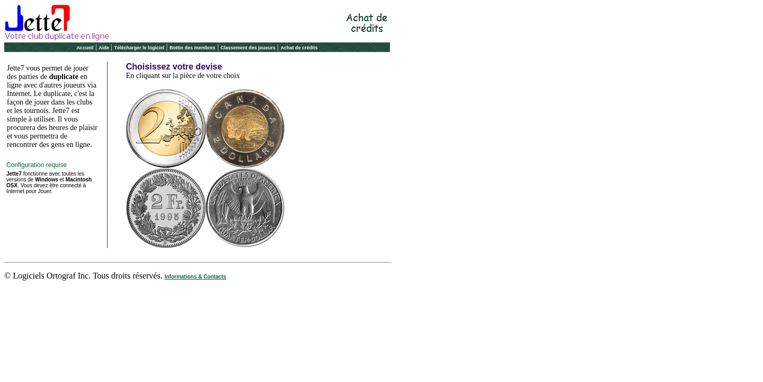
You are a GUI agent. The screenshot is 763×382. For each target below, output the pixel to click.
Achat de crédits (299, 47)
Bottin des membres (193, 47)
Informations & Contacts (195, 277)
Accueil (84, 47)
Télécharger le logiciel (139, 47)
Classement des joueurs (248, 47)
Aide (104, 47)
